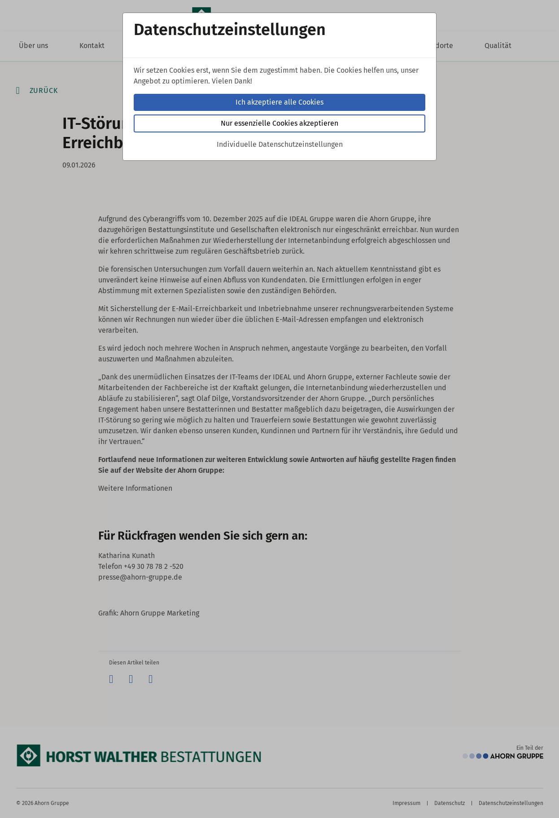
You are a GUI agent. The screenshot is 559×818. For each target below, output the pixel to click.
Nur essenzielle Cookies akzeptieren (279, 123)
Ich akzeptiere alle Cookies (279, 102)
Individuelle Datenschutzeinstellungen (280, 144)
